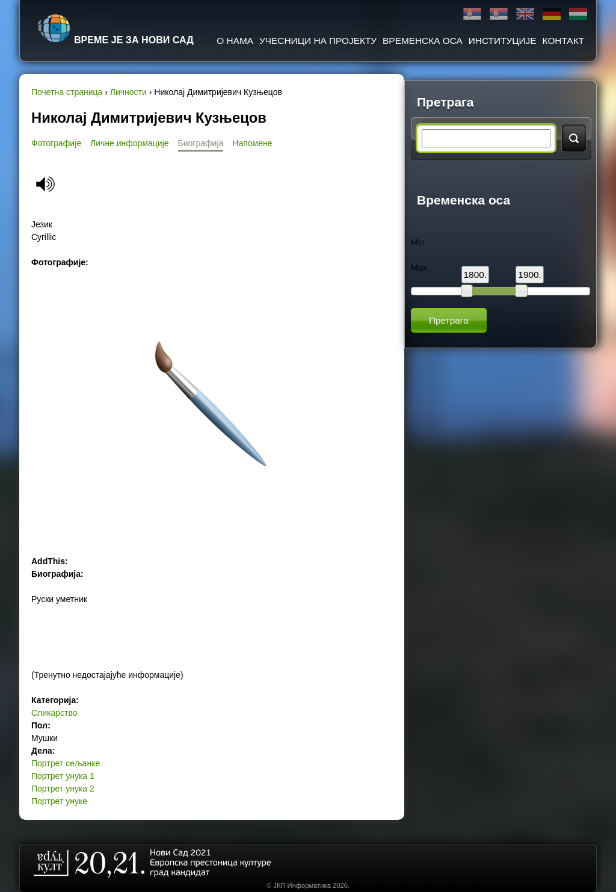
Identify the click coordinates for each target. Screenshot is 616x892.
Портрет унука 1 (62, 776)
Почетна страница (66, 92)
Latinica (499, 14)
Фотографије (56, 143)
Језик (41, 224)
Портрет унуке (59, 801)
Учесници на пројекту (318, 40)
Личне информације (129, 143)
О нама (235, 40)
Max (419, 267)
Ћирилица (472, 14)
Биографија (201, 143)
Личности (128, 92)
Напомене (252, 143)
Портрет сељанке (65, 763)
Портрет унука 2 (62, 788)
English (525, 14)
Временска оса (423, 40)
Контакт (563, 40)
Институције (503, 40)
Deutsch (552, 14)
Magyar (578, 14)
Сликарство (54, 713)
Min (418, 242)
